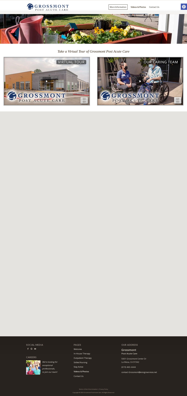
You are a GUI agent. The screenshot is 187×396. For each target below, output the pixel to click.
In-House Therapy (82, 353)
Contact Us (78, 376)
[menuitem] (118, 7)
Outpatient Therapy (83, 358)
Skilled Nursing (80, 362)
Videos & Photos (81, 371)
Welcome (78, 349)
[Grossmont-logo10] (48, 7)
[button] (184, 7)
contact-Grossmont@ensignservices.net (139, 372)
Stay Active (78, 367)
